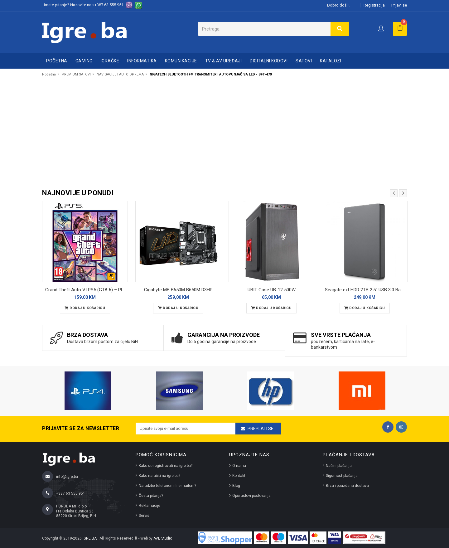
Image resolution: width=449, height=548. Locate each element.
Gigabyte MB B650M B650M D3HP (178, 290)
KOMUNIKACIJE (181, 60)
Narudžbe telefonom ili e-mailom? (167, 485)
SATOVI (304, 60)
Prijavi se (399, 5)
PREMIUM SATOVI (76, 74)
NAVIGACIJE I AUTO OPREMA (120, 74)
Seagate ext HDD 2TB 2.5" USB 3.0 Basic (366, 290)
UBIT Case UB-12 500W (272, 290)
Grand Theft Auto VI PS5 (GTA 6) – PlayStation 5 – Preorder (86, 290)
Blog (236, 485)
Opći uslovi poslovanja (251, 495)
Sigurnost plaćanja (342, 475)
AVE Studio (162, 538)
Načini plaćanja (339, 465)
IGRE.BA (90, 538)
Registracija (374, 5)
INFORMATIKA (142, 60)
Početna (56, 60)
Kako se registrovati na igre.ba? (165, 465)
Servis (144, 515)
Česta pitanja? (151, 495)
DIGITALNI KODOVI (268, 60)
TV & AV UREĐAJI (223, 60)
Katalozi (330, 60)
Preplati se (260, 428)
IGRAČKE (110, 60)
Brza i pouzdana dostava (347, 485)
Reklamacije (149, 505)
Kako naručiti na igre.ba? (159, 475)
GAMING (84, 60)
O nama (239, 465)
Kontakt (238, 475)
